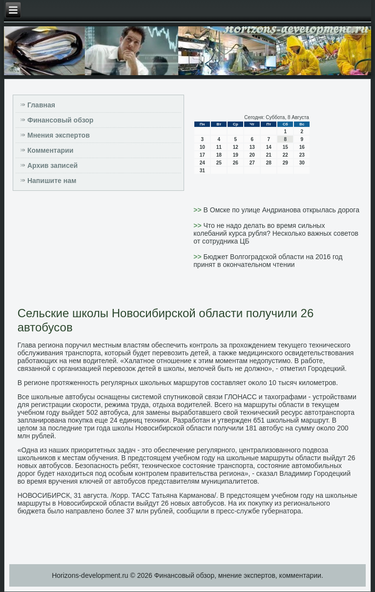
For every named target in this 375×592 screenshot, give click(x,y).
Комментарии (50, 150)
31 (202, 170)
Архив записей (52, 165)
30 (302, 162)
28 (268, 162)
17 (202, 155)
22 (285, 155)
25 (219, 162)
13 (252, 147)
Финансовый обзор (60, 120)
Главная (41, 105)
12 (235, 147)
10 (202, 147)
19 (235, 155)
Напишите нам (51, 180)
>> (198, 210)
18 (219, 155)
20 (252, 155)
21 (268, 155)
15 (285, 147)
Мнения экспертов (58, 135)
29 (285, 162)
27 (252, 162)
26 (235, 162)
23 (302, 155)
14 (268, 147)
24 (202, 162)
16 (302, 147)
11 (219, 147)
